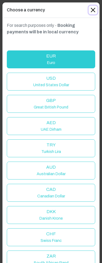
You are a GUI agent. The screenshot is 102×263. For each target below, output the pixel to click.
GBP (51, 103)
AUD (51, 170)
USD (51, 81)
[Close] (93, 10)
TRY (51, 148)
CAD (51, 192)
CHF (51, 237)
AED (51, 126)
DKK (51, 214)
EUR (51, 59)
